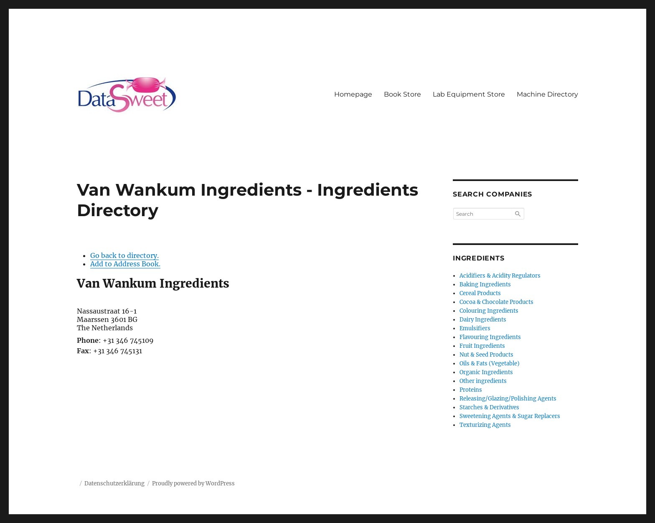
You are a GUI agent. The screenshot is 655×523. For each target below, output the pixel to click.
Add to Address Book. (125, 264)
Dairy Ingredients (483, 319)
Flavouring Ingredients (490, 337)
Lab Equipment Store (469, 94)
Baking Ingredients (485, 284)
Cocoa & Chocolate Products (496, 302)
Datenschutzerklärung (114, 483)
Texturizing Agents (485, 425)
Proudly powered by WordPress (193, 483)
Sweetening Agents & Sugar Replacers (510, 416)
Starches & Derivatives (489, 407)
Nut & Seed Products (486, 354)
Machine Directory (547, 94)
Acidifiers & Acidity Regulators (500, 275)
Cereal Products (480, 293)
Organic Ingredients (486, 372)
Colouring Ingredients (489, 310)
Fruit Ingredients (482, 346)
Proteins (471, 389)
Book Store (402, 94)
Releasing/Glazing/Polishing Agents (508, 398)
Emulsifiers (475, 328)
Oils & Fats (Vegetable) (490, 363)
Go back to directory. (124, 255)
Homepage (353, 94)
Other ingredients (483, 381)
